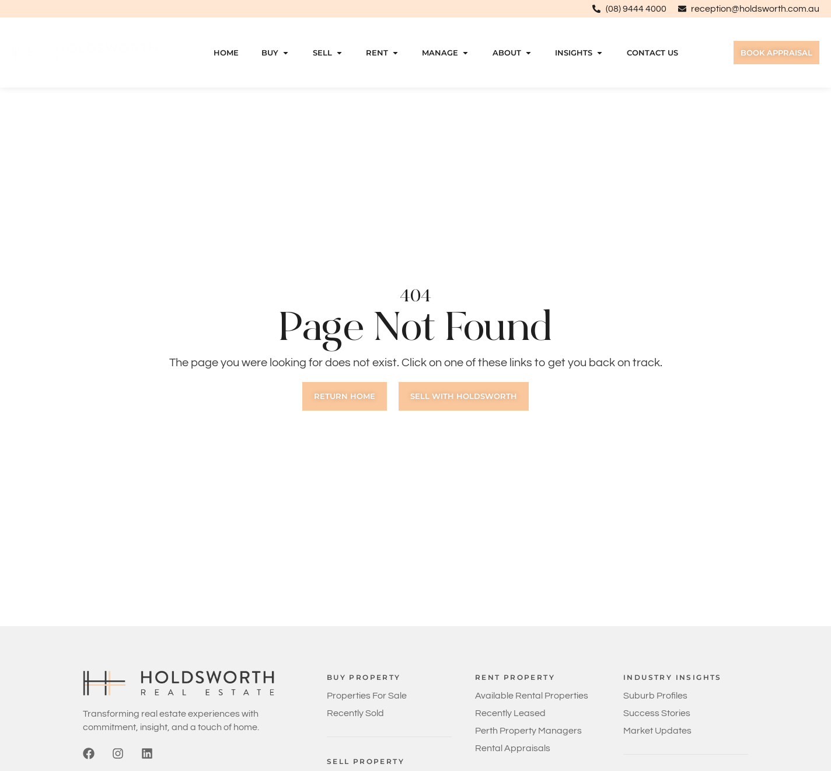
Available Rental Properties (531, 695)
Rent (381, 53)
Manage (444, 53)
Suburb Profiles (655, 695)
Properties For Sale (367, 695)
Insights (578, 53)
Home (225, 53)
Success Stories (656, 713)
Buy (274, 53)
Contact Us (650, 53)
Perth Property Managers (528, 730)
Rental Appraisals (512, 748)
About (511, 53)
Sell (326, 53)
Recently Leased (510, 713)
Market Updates (657, 730)
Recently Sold (355, 713)
